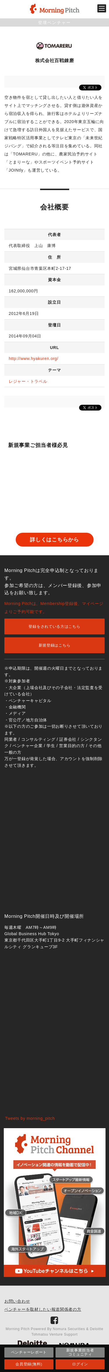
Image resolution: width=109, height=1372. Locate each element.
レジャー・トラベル (28, 381)
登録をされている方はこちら (54, 626)
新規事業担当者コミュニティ (80, 1352)
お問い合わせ (17, 1301)
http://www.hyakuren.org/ (33, 358)
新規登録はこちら (55, 645)
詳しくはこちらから (54, 540)
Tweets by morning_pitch (30, 1118)
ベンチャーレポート (29, 1352)
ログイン (80, 1364)
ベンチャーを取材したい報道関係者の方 (42, 1309)
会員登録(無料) (28, 1364)
